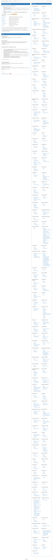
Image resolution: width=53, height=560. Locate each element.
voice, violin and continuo (46, 265)
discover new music (8, 7)
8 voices (44, 308)
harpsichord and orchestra (37, 23)
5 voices (44, 94)
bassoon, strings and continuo (47, 532)
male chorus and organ (46, 179)
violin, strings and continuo (46, 531)
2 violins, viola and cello (46, 44)
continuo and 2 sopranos (37, 129)
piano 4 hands (45, 148)
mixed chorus (35, 170)
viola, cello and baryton (46, 257)
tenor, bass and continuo (37, 391)
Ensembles (3, 19)
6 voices (44, 95)
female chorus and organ (46, 176)
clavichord (35, 22)
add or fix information (8, 11)
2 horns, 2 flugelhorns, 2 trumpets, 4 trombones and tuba (46, 415)
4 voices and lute (36, 160)
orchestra (44, 16)
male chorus (44, 449)
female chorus (45, 177)
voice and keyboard (45, 263)
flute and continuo (36, 501)
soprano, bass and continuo (37, 390)
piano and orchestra (45, 33)
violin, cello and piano (46, 123)
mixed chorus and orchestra (46, 52)
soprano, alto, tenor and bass (47, 313)
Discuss (8, 44)
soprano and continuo (37, 257)
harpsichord (35, 88)
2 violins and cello (45, 260)
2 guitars (44, 473)
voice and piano (45, 15)
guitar (44, 147)
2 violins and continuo (37, 256)
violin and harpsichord (46, 122)
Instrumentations (4, 23)
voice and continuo (45, 25)
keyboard (35, 21)
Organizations (4, 20)
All (34, 7)
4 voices (44, 93)
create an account (14, 14)
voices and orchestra (45, 213)
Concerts (3, 24)
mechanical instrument (46, 261)
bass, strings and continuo (46, 237)
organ (34, 15)
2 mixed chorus (45, 309)
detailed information (7, 9)
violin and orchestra (36, 81)
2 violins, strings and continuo (47, 530)
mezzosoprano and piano (46, 51)
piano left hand (36, 219)
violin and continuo (36, 8)
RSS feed (9, 73)
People (3, 18)
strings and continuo (36, 9)
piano (44, 8)
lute (34, 161)
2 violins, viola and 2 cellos (37, 62)
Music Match (21, 30)
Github (28, 27)
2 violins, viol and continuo (37, 387)
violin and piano (45, 74)
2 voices (44, 316)
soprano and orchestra (37, 52)
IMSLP (13, 12)
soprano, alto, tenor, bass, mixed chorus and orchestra (37, 508)
